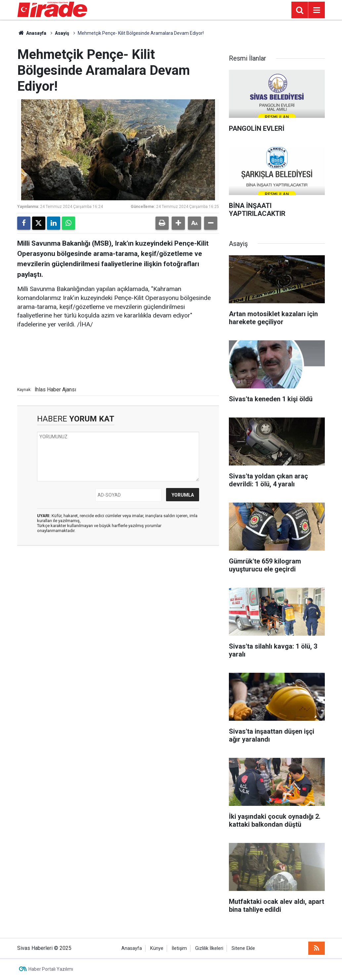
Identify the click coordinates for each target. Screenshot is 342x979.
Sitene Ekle (243, 948)
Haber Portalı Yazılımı (50, 969)
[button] (178, 223)
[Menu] (316, 10)
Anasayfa (31, 33)
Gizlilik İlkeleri (209, 948)
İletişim (179, 948)
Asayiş (62, 33)
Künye (156, 948)
